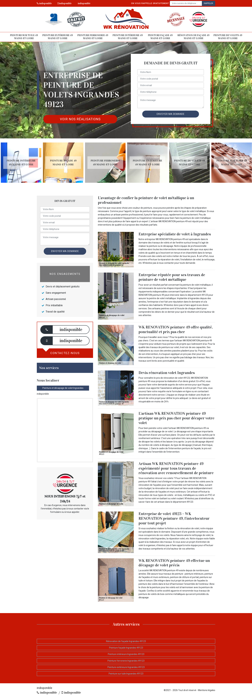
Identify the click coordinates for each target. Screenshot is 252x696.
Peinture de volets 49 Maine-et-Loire (227, 37)
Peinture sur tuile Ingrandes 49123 (126, 673)
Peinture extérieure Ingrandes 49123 (126, 667)
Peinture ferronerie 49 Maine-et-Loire (92, 37)
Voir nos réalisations (80, 119)
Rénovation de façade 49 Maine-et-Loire (193, 37)
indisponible (44, 3)
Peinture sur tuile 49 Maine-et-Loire (24, 37)
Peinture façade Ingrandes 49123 (126, 647)
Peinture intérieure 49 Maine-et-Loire (128, 37)
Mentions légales (206, 690)
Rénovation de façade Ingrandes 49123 (126, 641)
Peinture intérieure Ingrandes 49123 (126, 654)
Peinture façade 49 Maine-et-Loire (160, 37)
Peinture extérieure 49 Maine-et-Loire (57, 37)
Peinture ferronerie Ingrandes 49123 (126, 660)
